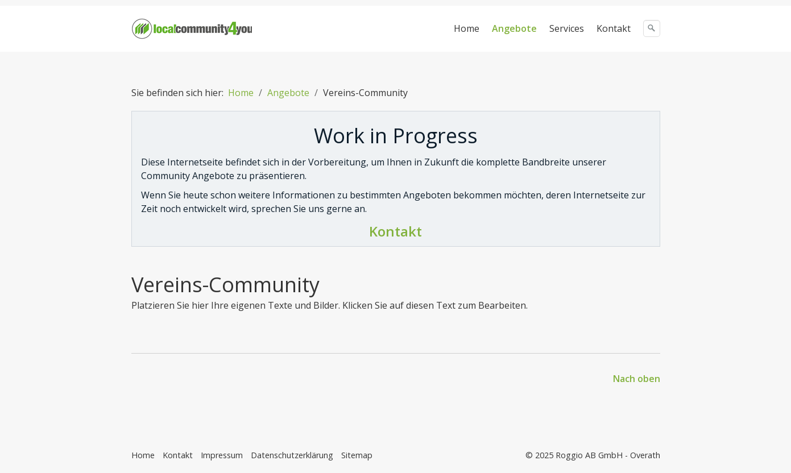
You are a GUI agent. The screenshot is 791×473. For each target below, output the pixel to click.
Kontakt (614, 28)
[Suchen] (652, 28)
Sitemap (356, 455)
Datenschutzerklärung (292, 455)
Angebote (514, 28)
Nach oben (636, 378)
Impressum (222, 455)
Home (466, 28)
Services (566, 28)
